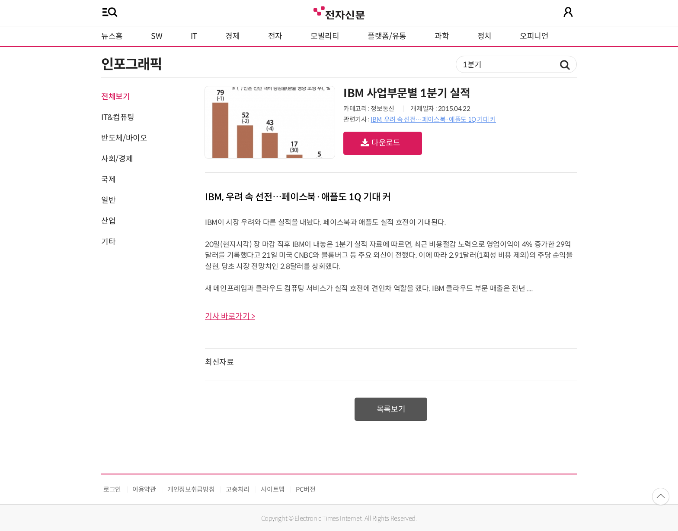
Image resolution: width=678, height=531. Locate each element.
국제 (108, 179)
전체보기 (115, 96)
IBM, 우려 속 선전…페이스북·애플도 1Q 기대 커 (433, 119)
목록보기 (391, 409)
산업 (108, 221)
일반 (108, 200)
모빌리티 (324, 36)
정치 (484, 36)
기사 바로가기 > (230, 316)
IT (194, 36)
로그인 (112, 489)
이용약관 (144, 489)
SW (156, 36)
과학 (442, 36)
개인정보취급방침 (190, 489)
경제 (232, 36)
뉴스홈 (112, 36)
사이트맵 (273, 489)
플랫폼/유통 (387, 36)
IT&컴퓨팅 (117, 117)
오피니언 (534, 36)
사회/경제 (117, 159)
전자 (275, 36)
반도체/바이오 (124, 138)
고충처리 (237, 489)
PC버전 (306, 489)
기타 (108, 242)
